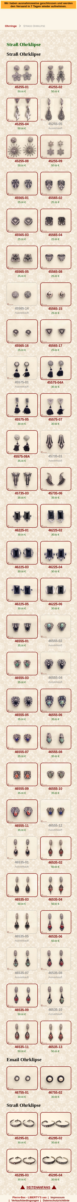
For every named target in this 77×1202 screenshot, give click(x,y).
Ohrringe (11, 26)
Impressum (57, 1197)
